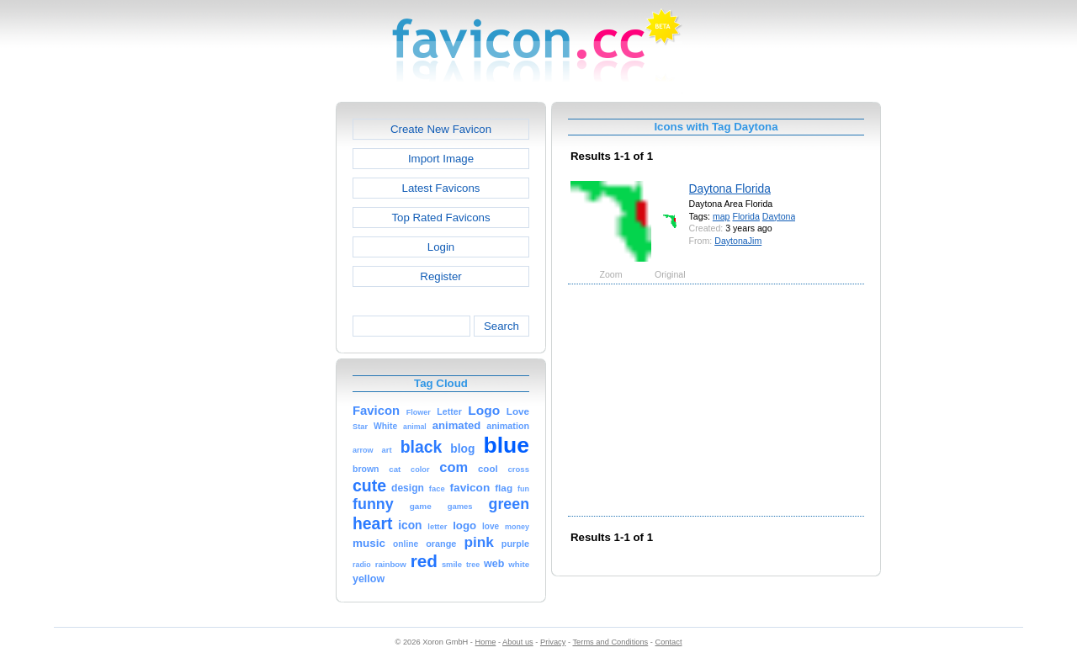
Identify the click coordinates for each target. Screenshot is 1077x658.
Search (501, 326)
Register (440, 276)
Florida (745, 216)
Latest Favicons (441, 188)
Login (440, 247)
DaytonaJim (737, 241)
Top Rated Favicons (440, 217)
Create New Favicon (440, 129)
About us (517, 642)
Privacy (552, 642)
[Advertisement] (263, 354)
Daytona (779, 216)
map (721, 216)
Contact (668, 642)
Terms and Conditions (610, 642)
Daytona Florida (730, 188)
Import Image (441, 158)
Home (485, 642)
